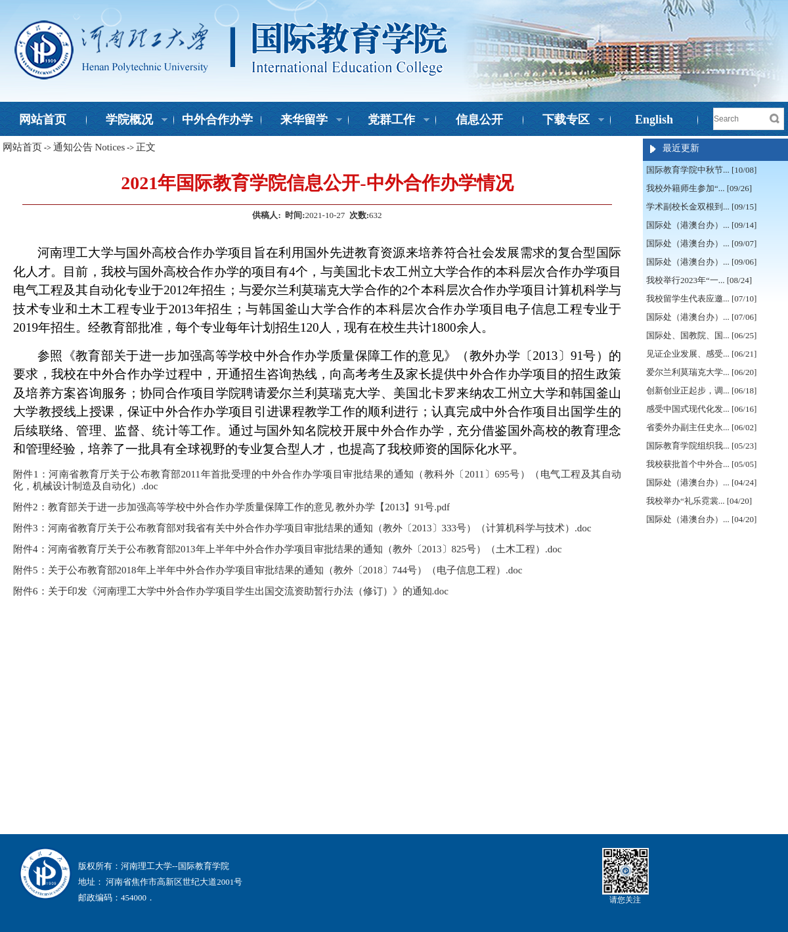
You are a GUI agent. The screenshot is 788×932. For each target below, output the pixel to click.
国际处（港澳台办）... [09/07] (701, 243)
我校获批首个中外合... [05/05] (701, 464)
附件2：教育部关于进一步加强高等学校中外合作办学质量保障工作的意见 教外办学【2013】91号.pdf (231, 507)
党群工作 (389, 121)
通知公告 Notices (89, 147)
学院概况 (127, 121)
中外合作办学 (217, 119)
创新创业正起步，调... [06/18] (701, 390)
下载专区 (564, 121)
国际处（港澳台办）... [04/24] (701, 482)
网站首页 (42, 119)
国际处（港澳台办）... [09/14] (701, 225)
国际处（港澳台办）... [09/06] (701, 262)
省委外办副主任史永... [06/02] (701, 427)
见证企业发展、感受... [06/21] (701, 354)
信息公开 (479, 119)
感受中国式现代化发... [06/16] (701, 409)
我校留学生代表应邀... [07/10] (701, 298)
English (654, 119)
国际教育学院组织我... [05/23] (701, 446)
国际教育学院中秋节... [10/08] (701, 170)
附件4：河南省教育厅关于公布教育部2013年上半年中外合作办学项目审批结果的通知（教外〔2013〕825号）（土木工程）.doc (287, 549)
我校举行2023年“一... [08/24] (699, 280)
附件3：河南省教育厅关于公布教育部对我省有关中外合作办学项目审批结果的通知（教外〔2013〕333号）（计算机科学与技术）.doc (302, 528)
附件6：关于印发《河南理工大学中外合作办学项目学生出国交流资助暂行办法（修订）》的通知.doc (231, 591)
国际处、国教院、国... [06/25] (701, 335)
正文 (146, 147)
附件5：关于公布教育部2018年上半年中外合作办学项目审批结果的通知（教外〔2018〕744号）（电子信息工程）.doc (267, 570)
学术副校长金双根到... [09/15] (701, 206)
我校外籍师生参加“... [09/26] (699, 188)
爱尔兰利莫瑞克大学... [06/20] (701, 372)
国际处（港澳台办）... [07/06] (701, 317)
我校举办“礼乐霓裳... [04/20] (699, 501)
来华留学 (302, 121)
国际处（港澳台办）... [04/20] (701, 519)
